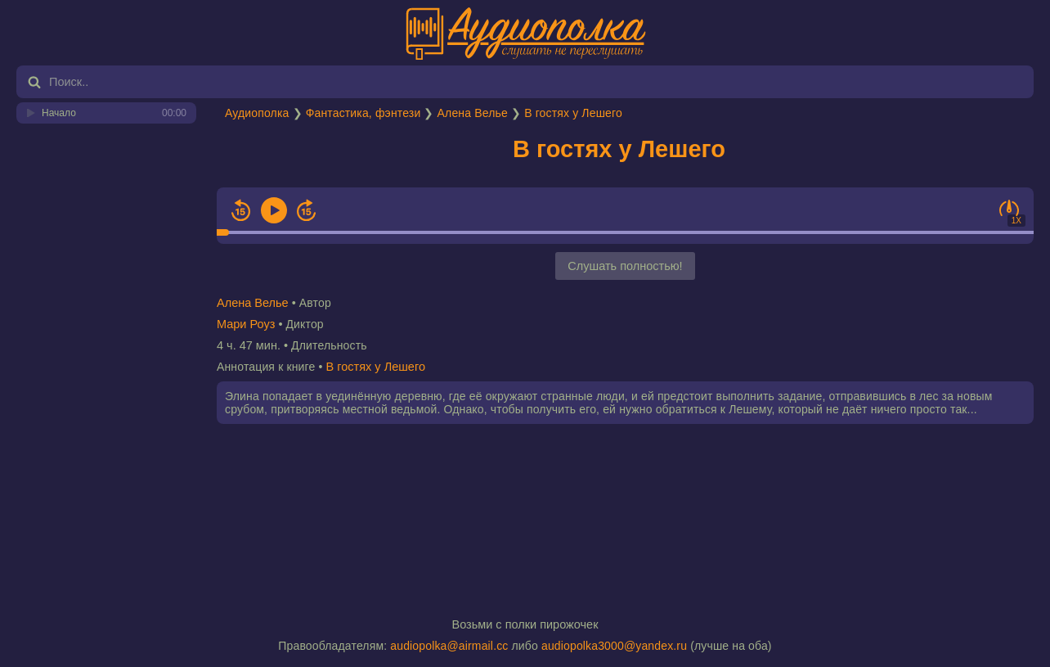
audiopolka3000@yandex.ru (614, 645)
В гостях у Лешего (573, 112)
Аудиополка (257, 112)
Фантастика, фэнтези (363, 112)
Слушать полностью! (625, 266)
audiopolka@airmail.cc (449, 645)
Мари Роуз (246, 324)
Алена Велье (473, 112)
